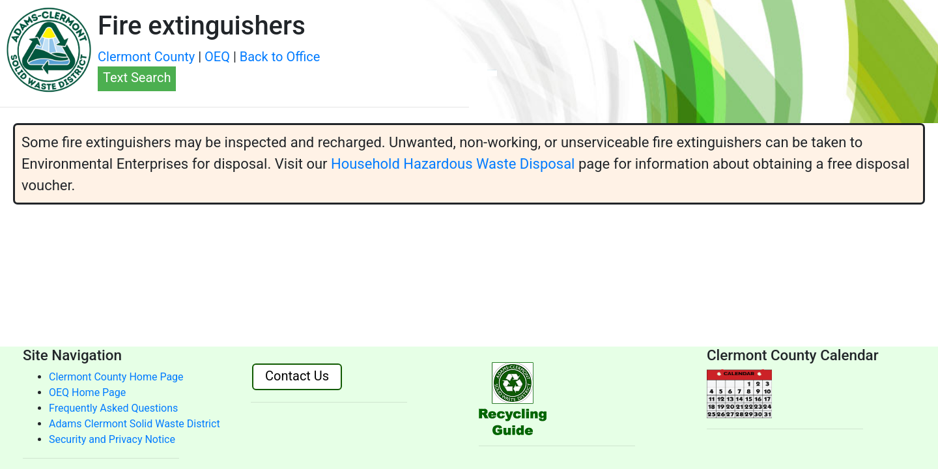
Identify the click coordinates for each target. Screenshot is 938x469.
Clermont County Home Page (116, 377)
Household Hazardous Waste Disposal (453, 164)
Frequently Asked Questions (113, 408)
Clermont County (146, 56)
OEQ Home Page (87, 392)
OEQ (217, 56)
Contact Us (297, 376)
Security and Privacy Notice (112, 439)
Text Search (137, 77)
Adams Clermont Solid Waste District (134, 424)
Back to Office (280, 56)
